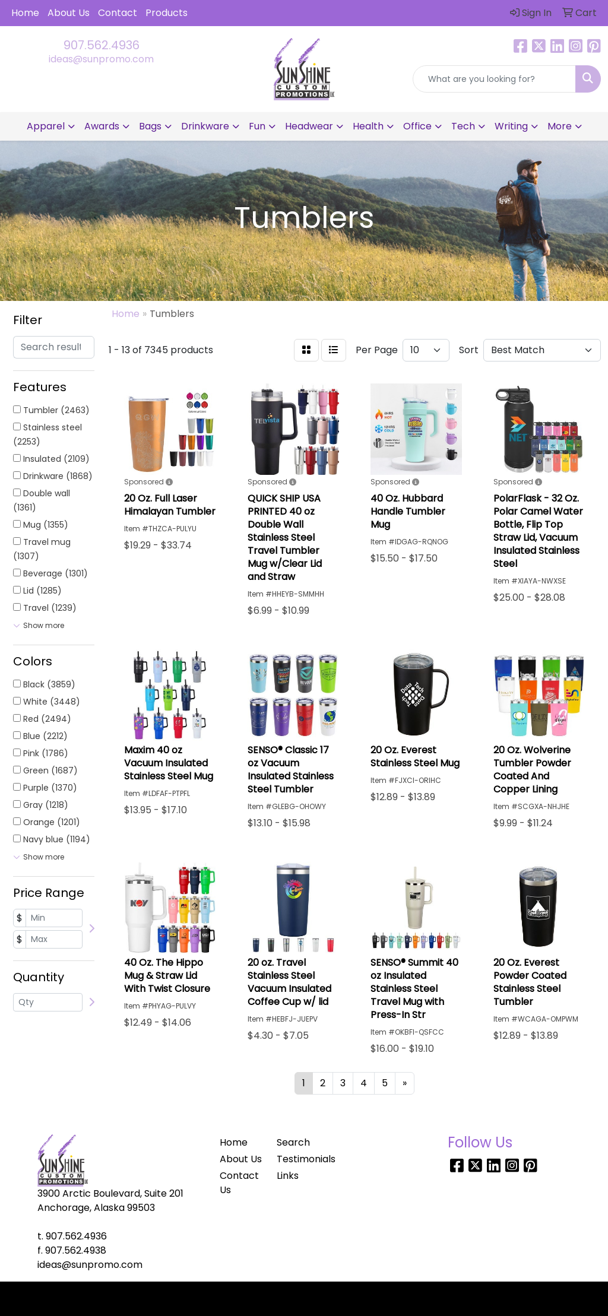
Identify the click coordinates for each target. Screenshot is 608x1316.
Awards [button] (101, 126)
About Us (69, 13)
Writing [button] (511, 126)
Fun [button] (257, 126)
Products (166, 13)
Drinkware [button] (205, 126)
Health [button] (368, 126)
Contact (117, 13)
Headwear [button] (309, 126)
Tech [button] (463, 126)
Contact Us (239, 1183)
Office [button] (417, 126)
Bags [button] (150, 126)
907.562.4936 (102, 45)
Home (25, 13)
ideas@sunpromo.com (101, 59)
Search (293, 1142)
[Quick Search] (494, 79)
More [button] (559, 126)
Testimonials (298, 1159)
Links (288, 1175)
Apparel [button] (46, 126)
